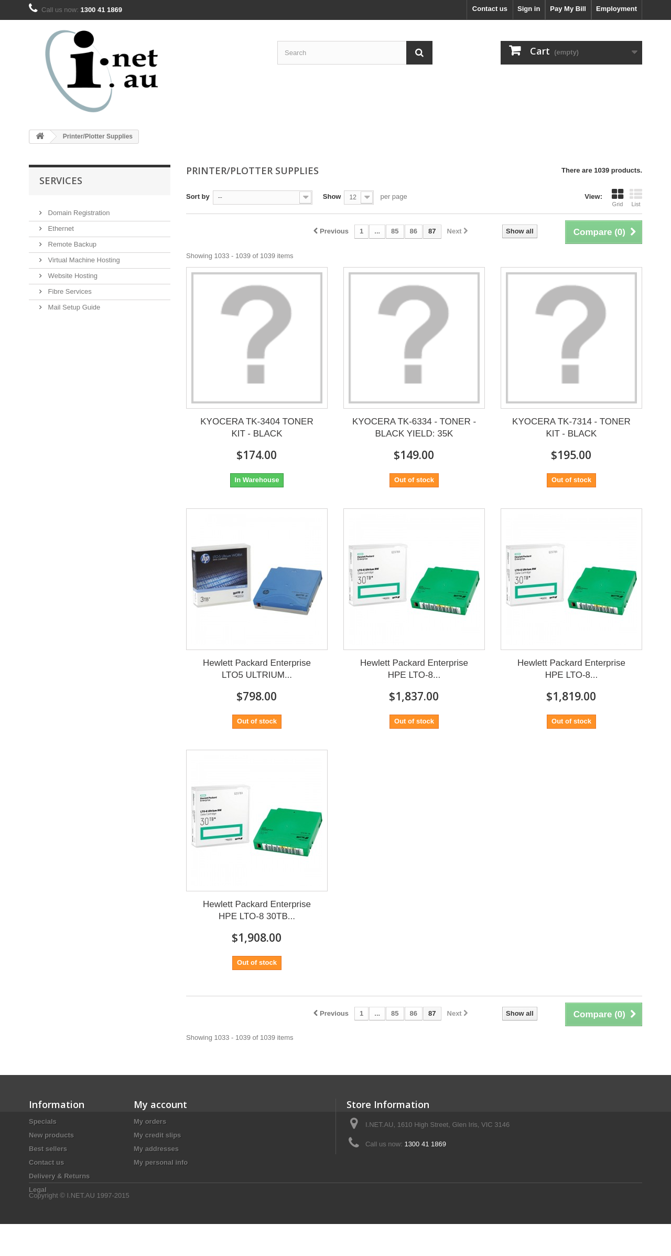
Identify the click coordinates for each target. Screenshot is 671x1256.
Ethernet (60, 224)
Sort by (198, 196)
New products (51, 1135)
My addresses (156, 1149)
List (636, 197)
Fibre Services (69, 287)
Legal (38, 1190)
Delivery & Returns (59, 1176)
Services (60, 180)
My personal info (161, 1162)
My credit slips (157, 1135)
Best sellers (48, 1149)
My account (160, 1104)
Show (332, 196)
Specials (43, 1121)
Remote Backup (71, 240)
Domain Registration (78, 208)
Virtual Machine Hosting (83, 256)
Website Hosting (72, 271)
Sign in (528, 9)
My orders (150, 1121)
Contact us (489, 9)
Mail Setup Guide (73, 303)
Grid (617, 197)
